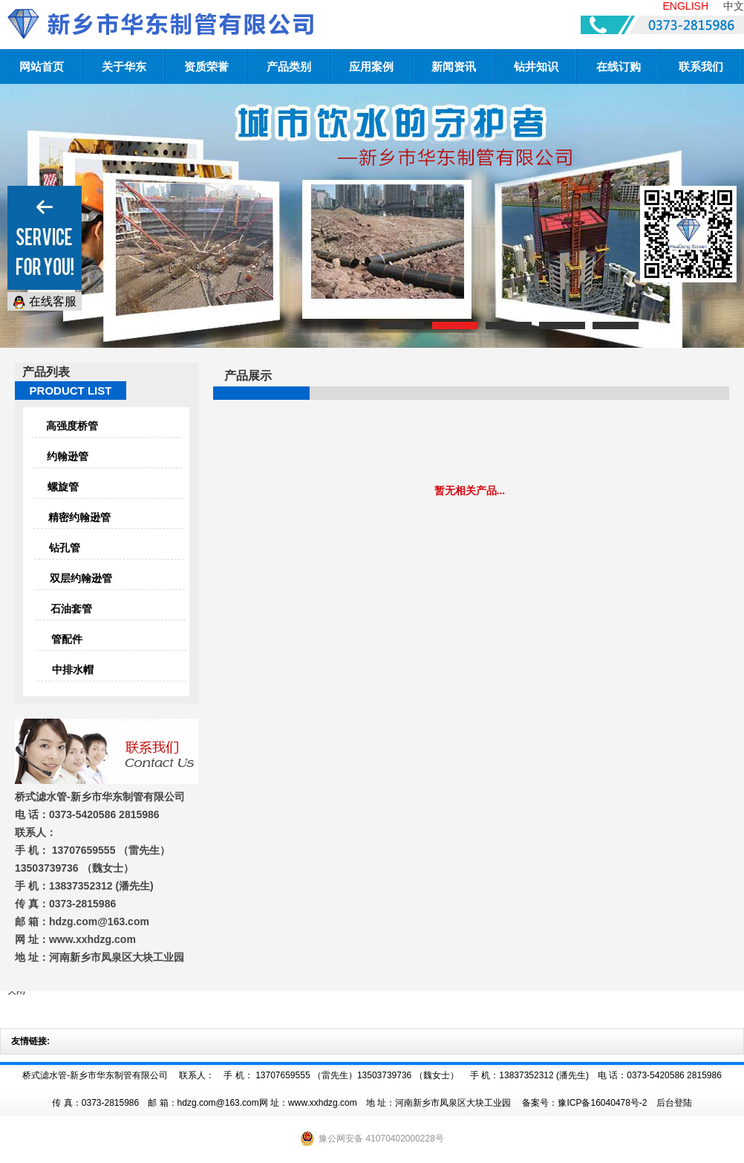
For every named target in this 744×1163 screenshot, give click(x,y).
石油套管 (71, 609)
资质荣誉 (206, 66)
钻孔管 (64, 548)
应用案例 (371, 66)
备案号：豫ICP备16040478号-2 (584, 1103)
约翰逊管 (67, 456)
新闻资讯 (453, 66)
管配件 (66, 639)
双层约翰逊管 (81, 578)
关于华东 (124, 66)
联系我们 (701, 66)
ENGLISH (685, 6)
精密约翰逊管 (79, 517)
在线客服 (44, 302)
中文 (733, 6)
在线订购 (618, 66)
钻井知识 (536, 66)
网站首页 (41, 66)
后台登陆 (674, 1103)
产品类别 (289, 66)
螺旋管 (63, 487)
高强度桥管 (72, 426)
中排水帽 (73, 670)
